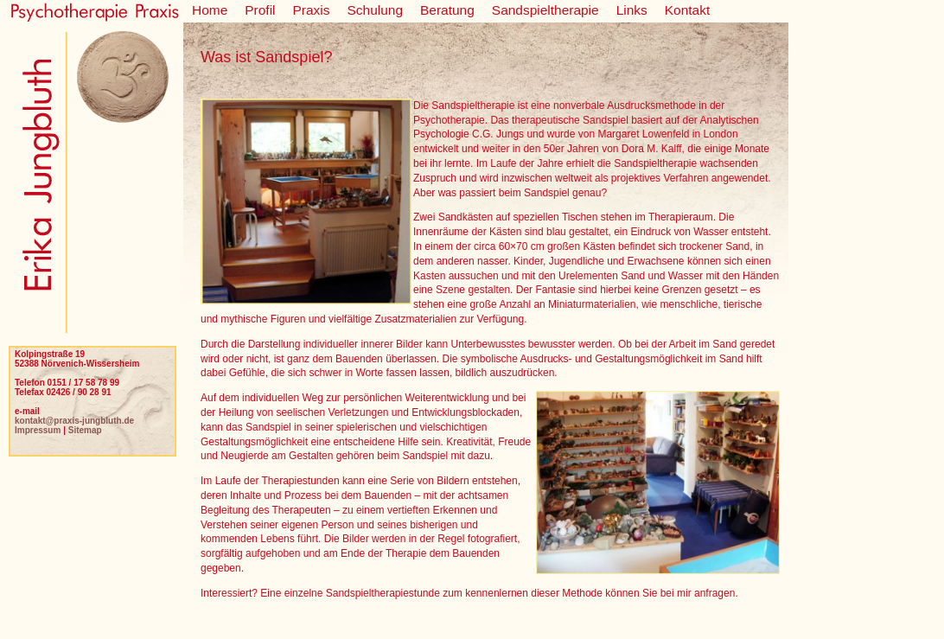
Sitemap (85, 430)
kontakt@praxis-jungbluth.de (74, 420)
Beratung (447, 10)
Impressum (38, 430)
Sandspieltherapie (545, 10)
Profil (260, 10)
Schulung (376, 10)
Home (209, 10)
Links (631, 10)
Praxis (311, 10)
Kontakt (687, 10)
